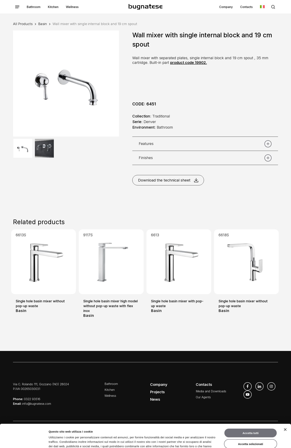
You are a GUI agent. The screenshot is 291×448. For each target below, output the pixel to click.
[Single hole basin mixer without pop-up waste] (43, 261)
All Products (23, 24)
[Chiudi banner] (285, 407)
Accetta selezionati (250, 422)
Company (158, 384)
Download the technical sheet (168, 180)
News (155, 399)
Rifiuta (250, 432)
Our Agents (203, 397)
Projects (157, 392)
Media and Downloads (211, 391)
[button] (17, 7)
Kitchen (109, 390)
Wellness (110, 396)
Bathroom (111, 384)
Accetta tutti (251, 411)
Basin (42, 24)
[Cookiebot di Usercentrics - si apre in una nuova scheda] (24, 441)
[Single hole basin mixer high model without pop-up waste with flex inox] (111, 261)
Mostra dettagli (195, 440)
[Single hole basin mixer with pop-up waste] (178, 261)
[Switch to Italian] (262, 7)
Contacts (204, 384)
